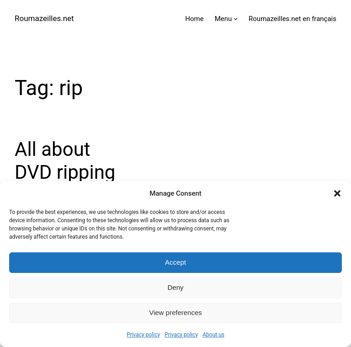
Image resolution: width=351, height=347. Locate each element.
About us (213, 334)
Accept (175, 262)
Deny (175, 287)
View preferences (175, 312)
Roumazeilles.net (44, 18)
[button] (337, 193)
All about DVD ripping (65, 160)
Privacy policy (143, 334)
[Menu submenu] (236, 18)
